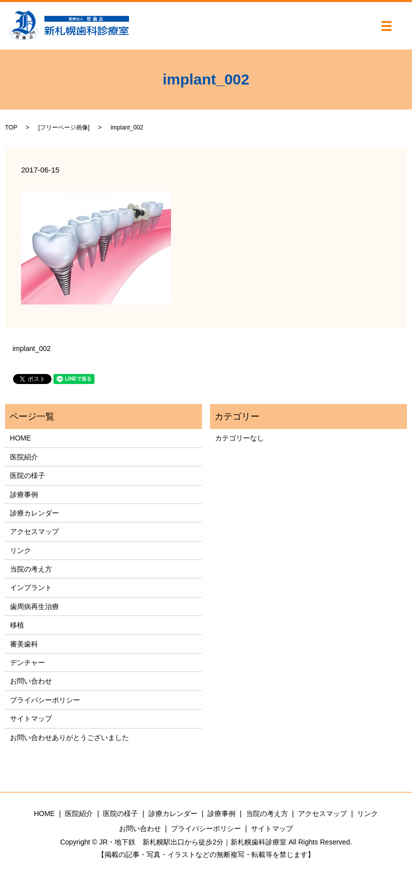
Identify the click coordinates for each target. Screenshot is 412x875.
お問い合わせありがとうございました (69, 738)
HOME (20, 438)
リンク (20, 550)
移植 (17, 625)
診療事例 (24, 494)
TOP (11, 127)
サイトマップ (31, 718)
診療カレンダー (34, 513)
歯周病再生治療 (34, 606)
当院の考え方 (31, 569)
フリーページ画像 (64, 127)
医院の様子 (27, 476)
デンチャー (27, 662)
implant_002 (31, 348)
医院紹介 (24, 457)
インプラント (31, 588)
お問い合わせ (31, 681)
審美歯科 (24, 644)
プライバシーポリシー (45, 700)
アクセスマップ (34, 532)
